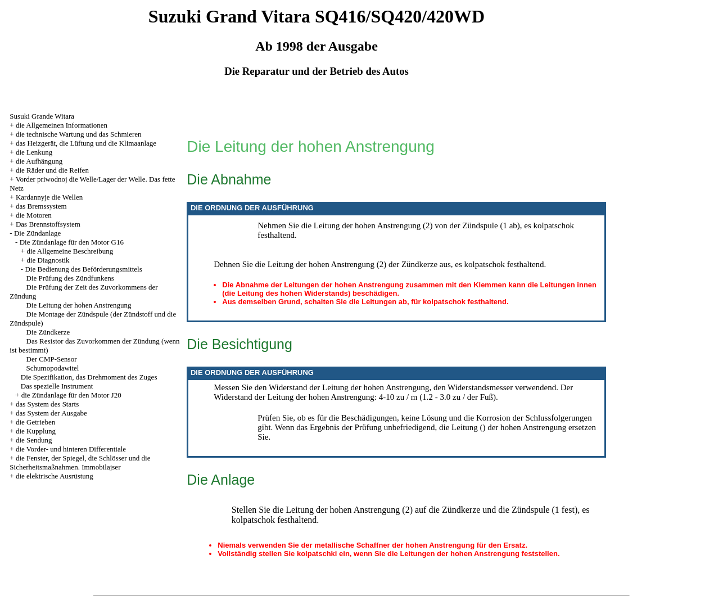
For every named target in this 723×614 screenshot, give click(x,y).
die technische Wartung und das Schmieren (79, 134)
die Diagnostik (47, 260)
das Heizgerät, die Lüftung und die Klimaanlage (86, 143)
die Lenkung (34, 152)
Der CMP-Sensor (51, 359)
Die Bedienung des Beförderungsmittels (83, 269)
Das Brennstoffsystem (48, 224)
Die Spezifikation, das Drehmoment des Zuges (89, 377)
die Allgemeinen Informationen (61, 125)
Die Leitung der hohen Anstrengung (79, 305)
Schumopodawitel (52, 368)
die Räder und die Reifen (52, 170)
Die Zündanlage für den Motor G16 (72, 242)
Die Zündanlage (37, 233)
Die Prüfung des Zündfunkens (70, 278)
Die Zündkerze (48, 332)
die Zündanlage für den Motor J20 (71, 395)
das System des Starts (47, 404)
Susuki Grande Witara (42, 116)
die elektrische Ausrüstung (54, 476)
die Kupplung (36, 431)
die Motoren (34, 215)
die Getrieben (35, 422)
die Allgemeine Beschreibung (69, 251)
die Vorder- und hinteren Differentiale (71, 449)
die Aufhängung (39, 161)
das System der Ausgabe (51, 413)
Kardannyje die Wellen (49, 197)
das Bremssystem (41, 206)
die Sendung (34, 440)
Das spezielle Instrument (57, 386)
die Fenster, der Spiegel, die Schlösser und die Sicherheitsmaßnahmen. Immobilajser (80, 462)
